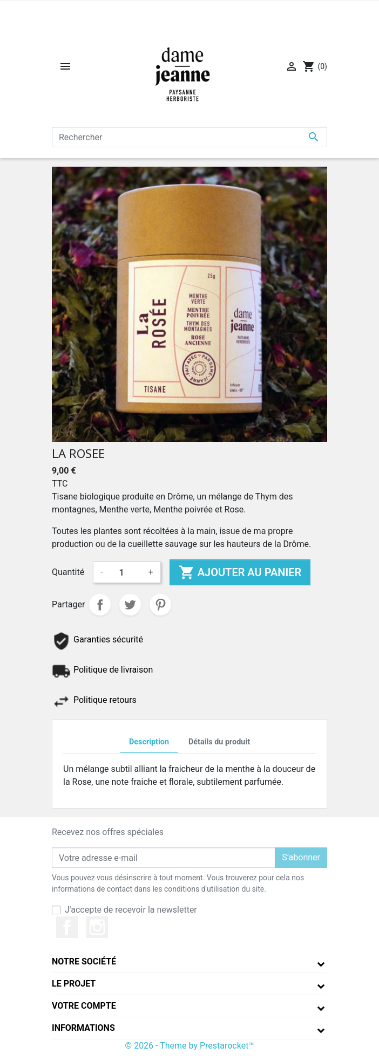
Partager (100, 604)
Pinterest (160, 604)
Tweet (130, 604)
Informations (83, 1028)
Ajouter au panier (240, 572)
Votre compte (84, 1006)
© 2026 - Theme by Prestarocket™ (189, 1046)
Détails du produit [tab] (219, 742)
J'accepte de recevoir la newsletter (131, 910)
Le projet (74, 983)
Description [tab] (149, 742)
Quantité (68, 572)
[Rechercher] (189, 137)
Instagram (97, 927)
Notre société (84, 961)
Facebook (67, 927)
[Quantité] (126, 572)
